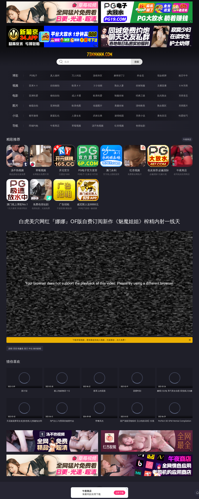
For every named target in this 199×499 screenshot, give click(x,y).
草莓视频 (76, 125)
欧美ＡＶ (76, 85)
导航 (15, 126)
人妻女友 (76, 115)
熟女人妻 (119, 85)
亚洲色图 (54, 105)
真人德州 (54, 75)
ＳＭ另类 (183, 85)
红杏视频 (119, 125)
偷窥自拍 (33, 105)
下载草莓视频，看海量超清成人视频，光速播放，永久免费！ (131, 340)
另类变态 (183, 95)
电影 (15, 95)
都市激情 (33, 115)
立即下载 (120, 492)
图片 (15, 105)
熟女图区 (162, 105)
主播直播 (162, 85)
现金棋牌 (162, 75)
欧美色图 (76, 105)
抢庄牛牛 (183, 75)
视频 (15, 85)
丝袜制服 (140, 85)
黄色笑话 (162, 115)
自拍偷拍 (54, 85)
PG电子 (33, 75)
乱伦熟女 (162, 95)
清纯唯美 (140, 105)
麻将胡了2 (119, 75)
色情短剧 (140, 125)
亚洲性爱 (33, 95)
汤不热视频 (97, 125)
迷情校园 (119, 115)
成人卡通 (76, 95)
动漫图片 (97, 105)
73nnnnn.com (99, 54)
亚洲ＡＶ (33, 85)
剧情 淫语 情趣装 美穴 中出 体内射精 (24, 348)
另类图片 (183, 105)
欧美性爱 (97, 95)
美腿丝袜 (119, 105)
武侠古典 (97, 115)
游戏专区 (97, 75)
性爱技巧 (183, 115)
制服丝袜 (119, 95)
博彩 (15, 75)
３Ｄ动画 (97, 85)
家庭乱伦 (54, 115)
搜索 (136, 61)
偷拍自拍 (54, 95)
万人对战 (76, 75)
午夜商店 (54, 125)
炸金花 (140, 75)
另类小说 (140, 115)
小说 (15, 115)
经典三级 (140, 95)
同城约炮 (33, 125)
